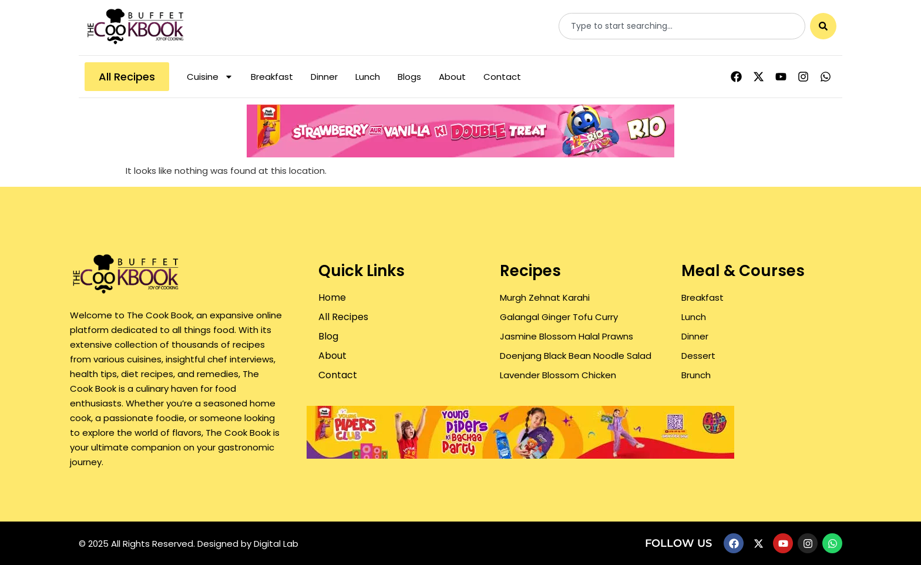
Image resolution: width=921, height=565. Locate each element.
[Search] (823, 26)
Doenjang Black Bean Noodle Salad (575, 355)
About (452, 76)
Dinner (324, 76)
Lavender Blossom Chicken (558, 375)
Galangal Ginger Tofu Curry (559, 317)
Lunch (367, 76)
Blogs (409, 76)
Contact (502, 76)
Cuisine (210, 76)
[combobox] (682, 26)
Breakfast (272, 76)
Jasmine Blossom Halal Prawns (566, 336)
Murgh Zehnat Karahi (545, 297)
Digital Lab (276, 543)
